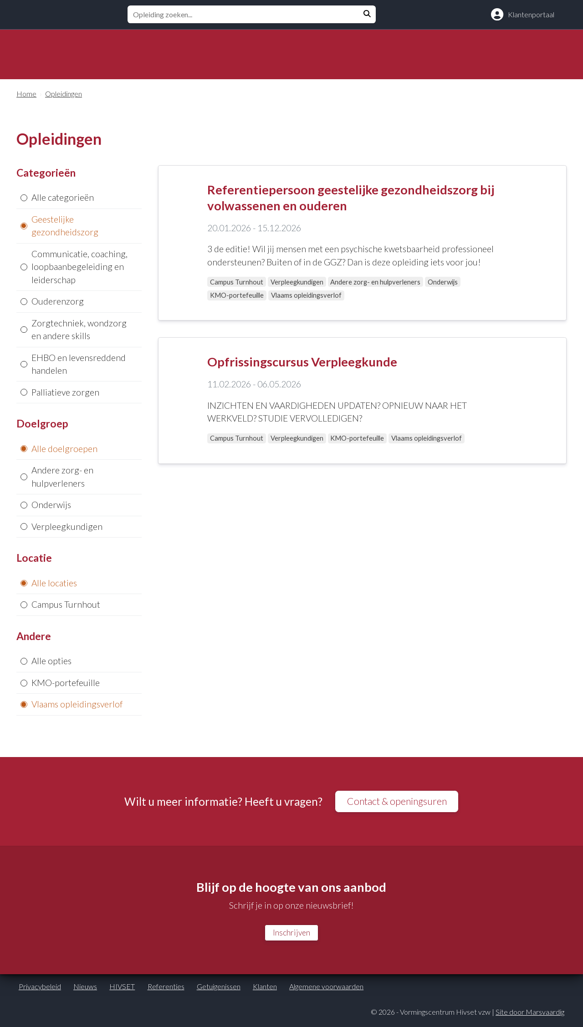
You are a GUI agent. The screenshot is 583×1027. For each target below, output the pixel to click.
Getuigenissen (218, 988)
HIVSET (122, 988)
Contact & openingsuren (396, 802)
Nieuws (85, 988)
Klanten (265, 988)
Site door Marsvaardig (530, 1014)
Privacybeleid (40, 988)
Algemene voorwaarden (326, 988)
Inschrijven (291, 935)
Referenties (166, 988)
